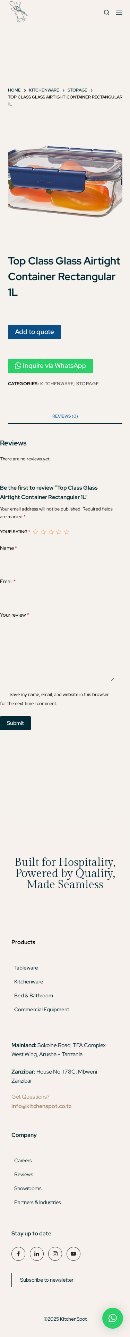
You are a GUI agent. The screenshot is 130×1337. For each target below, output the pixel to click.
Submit (15, 723)
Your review (14, 615)
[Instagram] (55, 1254)
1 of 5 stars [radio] (35, 532)
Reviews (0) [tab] (65, 416)
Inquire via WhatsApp (51, 365)
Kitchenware (56, 384)
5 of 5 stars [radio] (66, 532)
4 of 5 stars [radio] (58, 532)
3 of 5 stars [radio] (51, 532)
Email (8, 581)
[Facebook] (18, 1254)
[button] (112, 1318)
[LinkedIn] (37, 1254)
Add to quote (34, 331)
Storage (87, 384)
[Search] (106, 12)
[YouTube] (73, 1254)
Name (8, 548)
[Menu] (119, 12)
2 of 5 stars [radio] (43, 532)
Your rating (15, 532)
